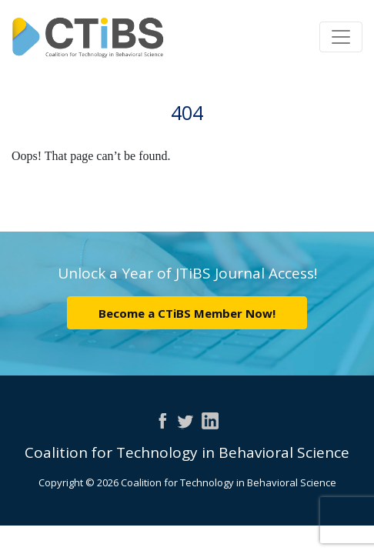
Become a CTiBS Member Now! (187, 313)
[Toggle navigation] (340, 37)
